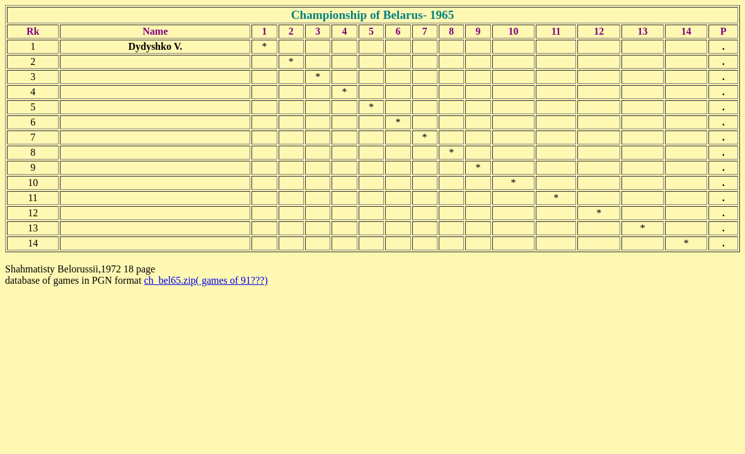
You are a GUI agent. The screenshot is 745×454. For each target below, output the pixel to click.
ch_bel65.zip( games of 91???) (205, 280)
